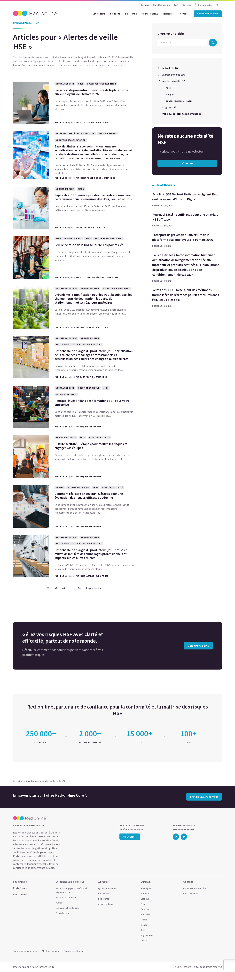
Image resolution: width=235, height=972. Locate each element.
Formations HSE (150, 13)
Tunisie (144, 940)
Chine (143, 904)
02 (56, 588)
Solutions (115, 13)
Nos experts (104, 893)
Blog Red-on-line (161, 4)
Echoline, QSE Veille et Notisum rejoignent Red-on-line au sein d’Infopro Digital (185, 196)
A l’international (105, 904)
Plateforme (131, 13)
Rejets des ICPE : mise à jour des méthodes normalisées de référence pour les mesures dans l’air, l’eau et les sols (185, 295)
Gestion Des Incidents (66, 897)
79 (79, 588)
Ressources (168, 13)
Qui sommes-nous (107, 888)
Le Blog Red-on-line (33, 781)
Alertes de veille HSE (173, 81)
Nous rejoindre (190, 893)
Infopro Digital (47, 966)
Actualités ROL (170, 68)
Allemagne (146, 888)
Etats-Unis (145, 914)
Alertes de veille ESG (173, 74)
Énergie (169, 94)
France (144, 919)
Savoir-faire (99, 13)
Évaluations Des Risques (67, 907)
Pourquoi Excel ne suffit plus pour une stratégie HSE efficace (185, 216)
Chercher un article (170, 33)
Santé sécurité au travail (179, 100)
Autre (168, 87)
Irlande (144, 924)
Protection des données (25, 950)
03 (63, 588)
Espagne (145, 909)
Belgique (145, 898)
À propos (184, 13)
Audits (59, 902)
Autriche (145, 893)
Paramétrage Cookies (74, 950)
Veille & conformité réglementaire (181, 113)
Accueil (17, 781)
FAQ (176, 4)
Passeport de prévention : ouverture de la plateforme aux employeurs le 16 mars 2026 (182, 237)
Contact (186, 4)
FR (217, 4)
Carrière (145, 4)
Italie (143, 930)
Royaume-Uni (147, 935)
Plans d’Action (62, 913)
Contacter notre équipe (194, 888)
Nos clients (103, 898)
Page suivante (93, 588)
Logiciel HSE (169, 107)
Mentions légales (50, 950)
